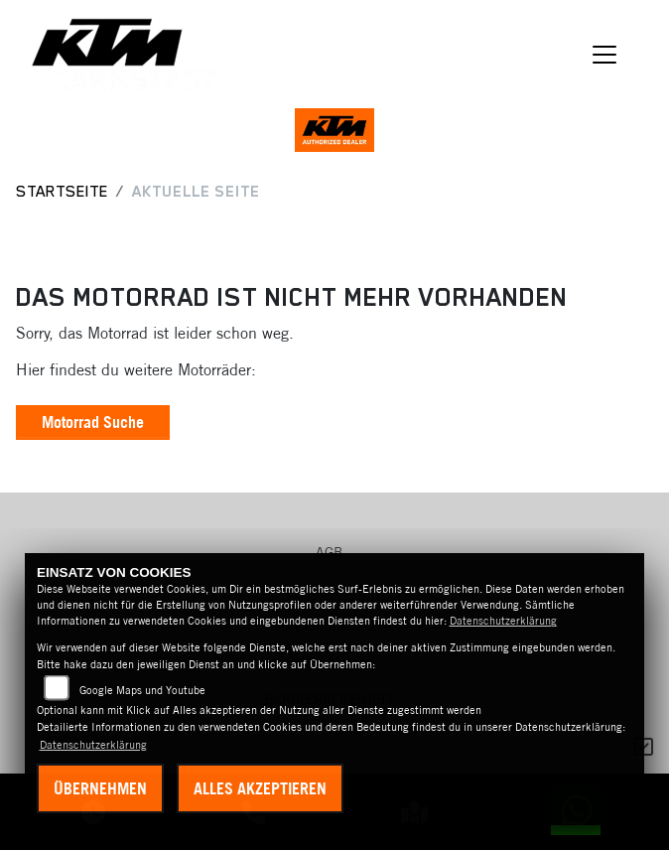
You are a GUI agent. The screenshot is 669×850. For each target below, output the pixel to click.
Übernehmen (100, 788)
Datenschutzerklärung (503, 621)
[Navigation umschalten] (605, 54)
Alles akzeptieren (260, 788)
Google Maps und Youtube (142, 690)
